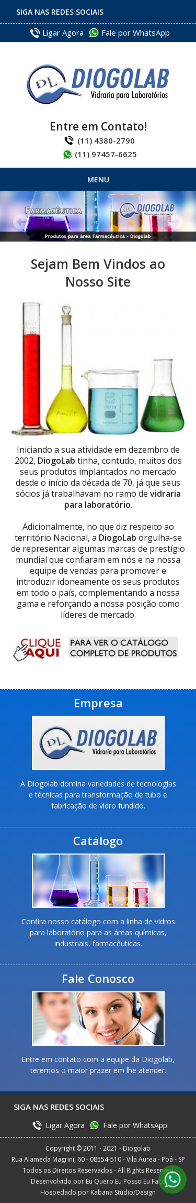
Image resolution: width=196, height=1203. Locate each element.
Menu (98, 179)
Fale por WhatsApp (135, 32)
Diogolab (98, 84)
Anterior (21, 221)
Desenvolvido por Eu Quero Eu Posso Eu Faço (98, 1181)
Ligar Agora (63, 32)
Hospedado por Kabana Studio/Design (98, 1192)
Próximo (175, 221)
